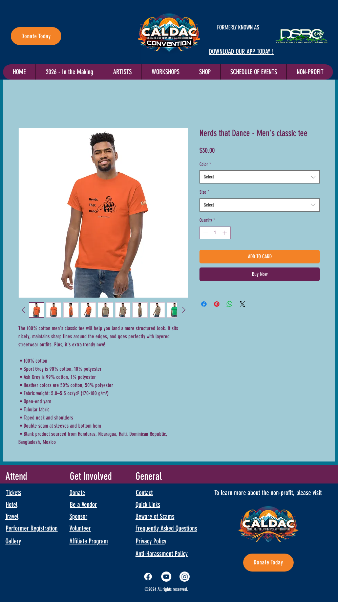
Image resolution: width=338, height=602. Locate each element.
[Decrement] (204, 233)
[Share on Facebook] (204, 304)
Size (204, 192)
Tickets (13, 493)
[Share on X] (242, 304)
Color (205, 164)
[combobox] (259, 177)
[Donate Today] (36, 36)
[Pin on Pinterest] (217, 304)
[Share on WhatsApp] (230, 304)
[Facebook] (148, 577)
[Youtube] (166, 577)
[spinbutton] (215, 233)
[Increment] (225, 233)
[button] (253, 72)
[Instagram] (184, 577)
